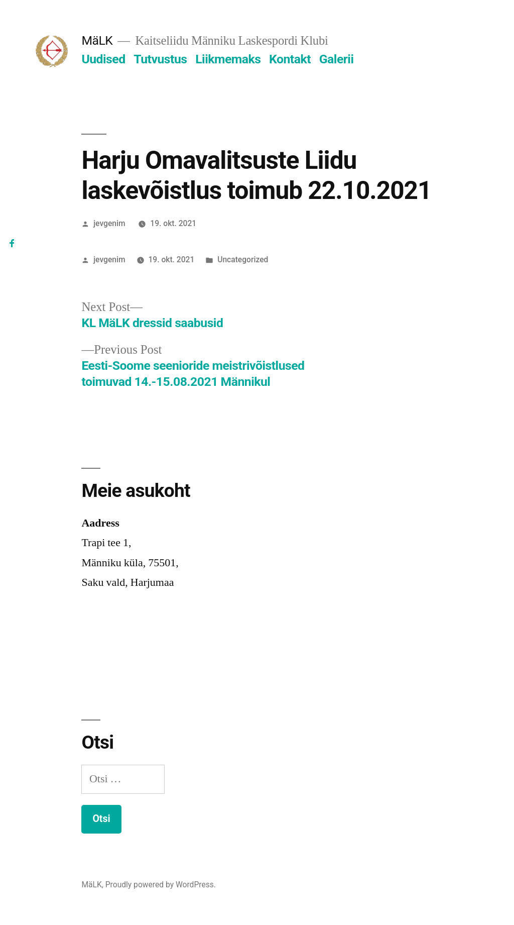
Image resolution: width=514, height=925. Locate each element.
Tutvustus (160, 59)
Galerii (336, 59)
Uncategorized (242, 259)
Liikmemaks (228, 59)
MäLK (96, 40)
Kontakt (290, 59)
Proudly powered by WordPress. (160, 884)
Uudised (103, 59)
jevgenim (109, 223)
